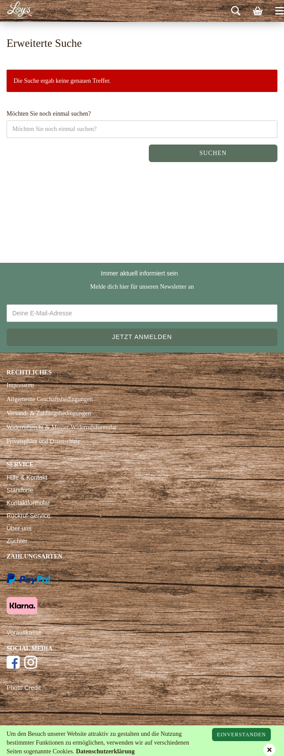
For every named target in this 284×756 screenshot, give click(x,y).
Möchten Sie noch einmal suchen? (49, 113)
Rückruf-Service (28, 515)
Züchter (17, 540)
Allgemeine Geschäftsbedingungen (50, 399)
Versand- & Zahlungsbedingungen (49, 413)
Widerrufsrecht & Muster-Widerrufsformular (62, 427)
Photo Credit (24, 687)
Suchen (212, 153)
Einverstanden (241, 734)
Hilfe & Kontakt (27, 477)
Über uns (19, 528)
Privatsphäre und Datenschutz (43, 441)
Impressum (20, 385)
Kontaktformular (28, 502)
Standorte (20, 490)
